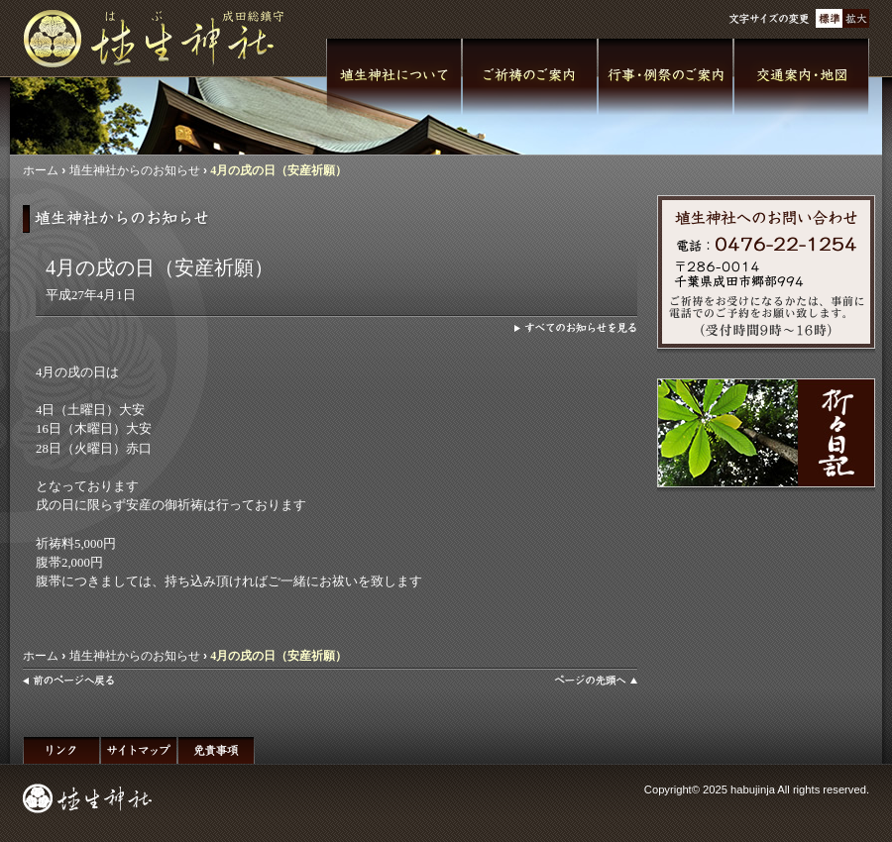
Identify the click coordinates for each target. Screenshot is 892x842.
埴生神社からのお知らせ (134, 170)
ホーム (40, 170)
